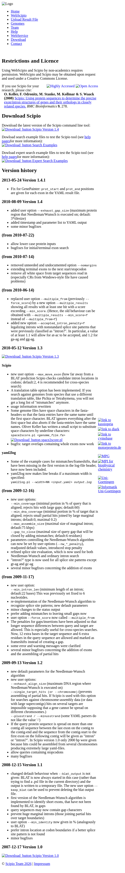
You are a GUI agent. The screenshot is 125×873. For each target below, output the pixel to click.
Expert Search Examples (35, 161)
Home (15, 11)
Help (14, 31)
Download (18, 40)
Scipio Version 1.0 (30, 857)
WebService (19, 35)
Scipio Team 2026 (18, 865)
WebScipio (19, 15)
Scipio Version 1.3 (30, 356)
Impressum (42, 865)
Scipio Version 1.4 (30, 129)
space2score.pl (36, 440)
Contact (16, 44)
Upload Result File (24, 19)
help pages (9, 157)
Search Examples (29, 145)
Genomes (17, 23)
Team (15, 27)
